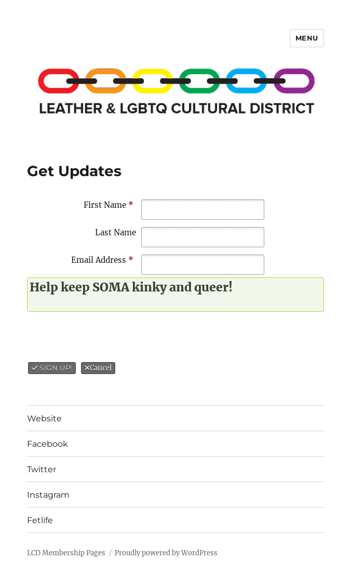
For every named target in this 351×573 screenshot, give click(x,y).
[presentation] (115, 337)
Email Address (102, 260)
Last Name (115, 232)
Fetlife (40, 520)
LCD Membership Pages (66, 553)
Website (44, 418)
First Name (108, 205)
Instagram (48, 495)
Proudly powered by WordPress (166, 553)
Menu (306, 38)
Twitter (41, 469)
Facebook (47, 444)
